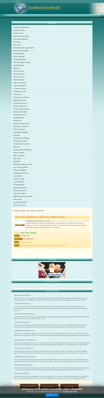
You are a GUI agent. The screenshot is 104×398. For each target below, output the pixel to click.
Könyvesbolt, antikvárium (20, 126)
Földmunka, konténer (19, 86)
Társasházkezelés (18, 182)
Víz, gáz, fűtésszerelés (20, 202)
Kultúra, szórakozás (19, 129)
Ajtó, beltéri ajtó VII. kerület (22, 295)
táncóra (46, 245)
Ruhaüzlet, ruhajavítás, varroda (22, 164)
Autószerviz (16, 42)
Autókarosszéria (18, 33)
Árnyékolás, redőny (19, 30)
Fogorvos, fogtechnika (20, 83)
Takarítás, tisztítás (18, 179)
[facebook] (13, 1)
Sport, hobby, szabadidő (20, 167)
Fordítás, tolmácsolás (19, 88)
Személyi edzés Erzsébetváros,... (24, 348)
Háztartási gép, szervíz (20, 103)
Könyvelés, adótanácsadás (21, 123)
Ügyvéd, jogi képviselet (20, 187)
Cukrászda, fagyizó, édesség (21, 62)
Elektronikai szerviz (19, 74)
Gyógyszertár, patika (19, 100)
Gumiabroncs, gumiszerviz (21, 97)
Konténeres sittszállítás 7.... (22, 373)
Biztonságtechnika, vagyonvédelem (24, 48)
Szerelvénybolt (17, 176)
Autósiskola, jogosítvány (20, 39)
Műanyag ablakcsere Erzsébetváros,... (25, 340)
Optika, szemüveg (18, 155)
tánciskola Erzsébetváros (27, 245)
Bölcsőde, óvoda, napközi (20, 51)
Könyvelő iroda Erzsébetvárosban (24, 314)
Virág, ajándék (17, 199)
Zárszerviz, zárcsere (19, 205)
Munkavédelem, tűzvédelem (21, 144)
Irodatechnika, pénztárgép (21, 109)
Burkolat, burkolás (18, 53)
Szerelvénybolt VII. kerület (22, 322)
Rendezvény (17, 161)
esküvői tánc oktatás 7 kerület (58, 245)
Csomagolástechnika (19, 59)
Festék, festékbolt (18, 80)
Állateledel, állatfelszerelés (21, 27)
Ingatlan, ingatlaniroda (20, 106)
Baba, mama (17, 45)
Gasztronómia (17, 94)
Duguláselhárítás (18, 65)
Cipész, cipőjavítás (18, 56)
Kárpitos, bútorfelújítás (20, 112)
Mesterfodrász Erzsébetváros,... (24, 365)
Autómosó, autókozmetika (21, 36)
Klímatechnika (17, 120)
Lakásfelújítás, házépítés (20, 132)
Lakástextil (16, 135)
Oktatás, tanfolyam (19, 153)
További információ (70, 392)
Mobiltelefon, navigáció (20, 141)
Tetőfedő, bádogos (19, 185)
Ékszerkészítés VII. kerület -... (23, 303)
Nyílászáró (16, 147)
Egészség (16, 68)
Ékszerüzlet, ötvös (18, 71)
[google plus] (19, 1)
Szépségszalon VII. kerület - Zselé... (24, 330)
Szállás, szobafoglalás (20, 170)
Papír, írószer (17, 158)
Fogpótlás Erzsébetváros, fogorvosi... (25, 357)
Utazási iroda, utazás (19, 190)
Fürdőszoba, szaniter (19, 91)
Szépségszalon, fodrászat (21, 173)
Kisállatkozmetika (18, 118)
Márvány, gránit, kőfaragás (21, 138)
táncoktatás (39, 245)
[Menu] (101, 16)
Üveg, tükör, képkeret (19, 193)
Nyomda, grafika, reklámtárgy (22, 150)
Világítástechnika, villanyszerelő (22, 196)
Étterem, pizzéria (18, 77)
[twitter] (16, 1)
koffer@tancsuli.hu (25, 242)
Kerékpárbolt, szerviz (19, 115)
